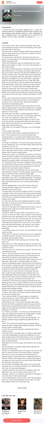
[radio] (14, 15)
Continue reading (16, 420)
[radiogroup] (17, 15)
